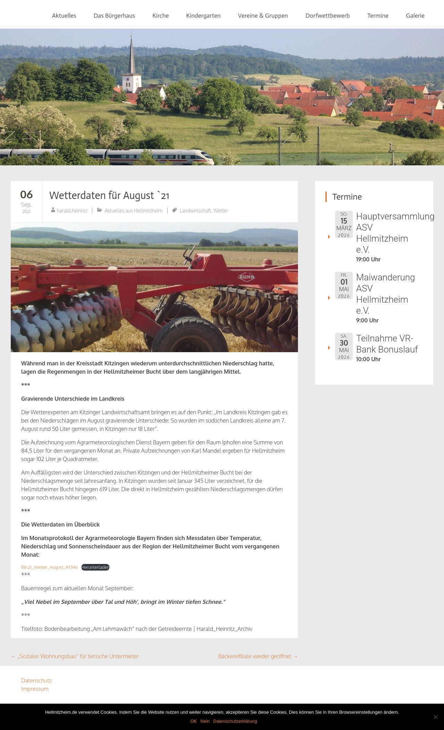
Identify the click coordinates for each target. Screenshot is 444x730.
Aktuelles (64, 15)
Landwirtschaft (195, 211)
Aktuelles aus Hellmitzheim (134, 211)
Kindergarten (203, 15)
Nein (205, 721)
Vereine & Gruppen (263, 15)
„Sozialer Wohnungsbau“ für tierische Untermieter (75, 656)
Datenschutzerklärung (235, 721)
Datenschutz (36, 680)
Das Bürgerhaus (114, 15)
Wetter (220, 211)
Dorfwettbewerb (327, 15)
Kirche (160, 15)
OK (193, 721)
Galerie (415, 15)
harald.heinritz (72, 211)
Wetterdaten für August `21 (109, 195)
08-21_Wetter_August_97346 (49, 567)
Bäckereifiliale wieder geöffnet (258, 656)
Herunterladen (95, 567)
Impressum (35, 688)
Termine (378, 15)
